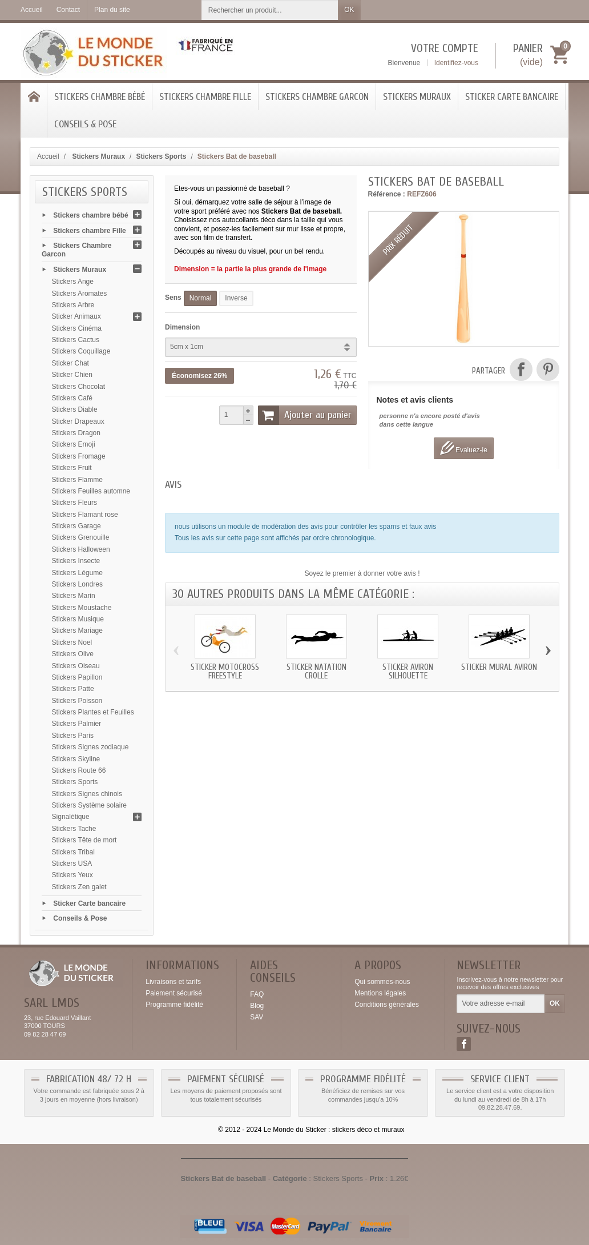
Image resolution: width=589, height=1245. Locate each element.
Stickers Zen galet (79, 887)
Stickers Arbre (73, 305)
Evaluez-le (463, 448)
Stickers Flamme (77, 480)
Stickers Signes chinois (87, 794)
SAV (256, 1017)
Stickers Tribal (73, 852)
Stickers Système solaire (89, 805)
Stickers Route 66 (79, 770)
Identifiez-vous (456, 62)
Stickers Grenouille (81, 537)
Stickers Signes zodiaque (90, 747)
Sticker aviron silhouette (407, 671)
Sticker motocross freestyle (225, 671)
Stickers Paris (73, 736)
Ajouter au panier (305, 415)
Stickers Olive (73, 654)
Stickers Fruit (72, 468)
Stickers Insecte (76, 561)
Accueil (48, 156)
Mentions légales (380, 993)
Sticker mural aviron (499, 667)
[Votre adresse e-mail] (501, 1004)
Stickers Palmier (77, 724)
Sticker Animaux (76, 316)
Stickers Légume (77, 573)
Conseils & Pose (85, 124)
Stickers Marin (73, 596)
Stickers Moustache (82, 608)
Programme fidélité (174, 1005)
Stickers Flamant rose (85, 515)
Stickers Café (72, 398)
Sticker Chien (72, 375)
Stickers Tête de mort (84, 840)
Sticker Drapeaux (78, 421)
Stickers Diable (75, 409)
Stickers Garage (76, 526)
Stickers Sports (75, 782)
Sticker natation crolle (316, 671)
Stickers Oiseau (76, 666)
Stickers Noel (72, 642)
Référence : (386, 194)
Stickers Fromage (79, 456)
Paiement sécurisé (174, 993)
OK (349, 10)
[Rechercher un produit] (269, 10)
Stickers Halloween (81, 549)
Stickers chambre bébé (99, 96)
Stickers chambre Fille (205, 96)
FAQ (257, 994)
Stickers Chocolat (78, 387)
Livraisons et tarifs (173, 982)
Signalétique (71, 817)
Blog (257, 1006)
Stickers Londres (77, 584)
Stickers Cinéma (77, 328)
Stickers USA (72, 864)
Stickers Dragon (76, 433)
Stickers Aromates (79, 294)
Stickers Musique (78, 619)
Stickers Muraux (417, 96)
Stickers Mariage (77, 630)
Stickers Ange (73, 282)
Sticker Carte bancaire (511, 96)
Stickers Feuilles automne (91, 491)
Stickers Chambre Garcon (317, 96)
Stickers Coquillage (81, 351)
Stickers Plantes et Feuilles (93, 712)
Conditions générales (386, 1005)
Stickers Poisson (77, 701)
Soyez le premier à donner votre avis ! (361, 573)
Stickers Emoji (73, 444)
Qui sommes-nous (382, 982)
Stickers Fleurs (74, 503)
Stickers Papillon (77, 677)
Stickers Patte (73, 689)
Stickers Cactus (75, 340)
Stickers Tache (74, 829)
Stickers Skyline (76, 759)
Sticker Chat (70, 363)
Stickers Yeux (72, 875)
